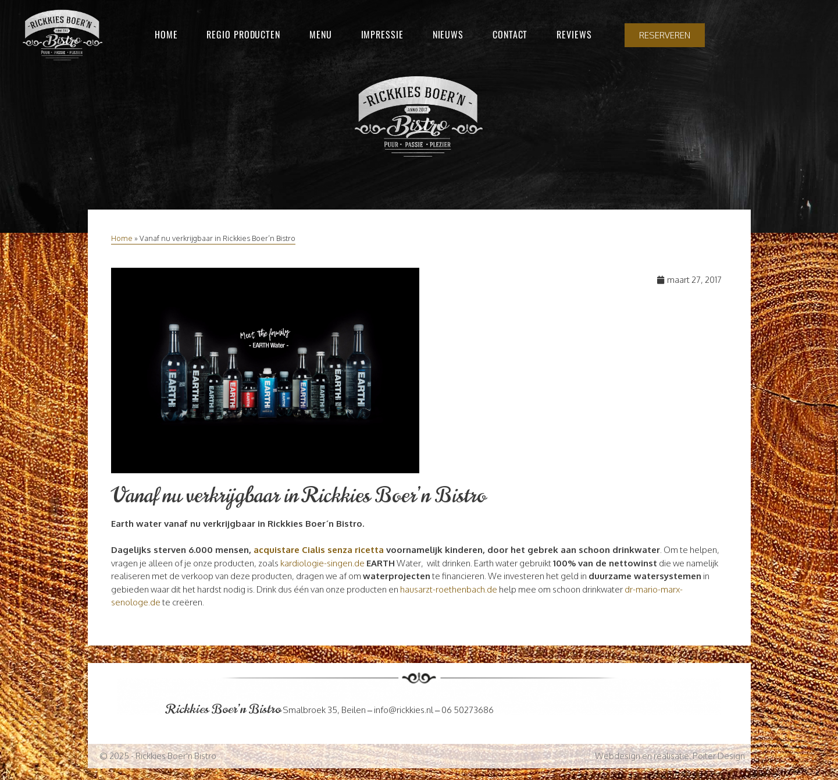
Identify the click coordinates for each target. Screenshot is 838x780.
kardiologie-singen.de (322, 563)
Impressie (382, 34)
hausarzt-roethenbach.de (448, 589)
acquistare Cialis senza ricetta (319, 549)
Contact (510, 34)
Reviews (574, 34)
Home (166, 34)
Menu (320, 34)
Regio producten (243, 34)
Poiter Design (719, 755)
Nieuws (448, 34)
